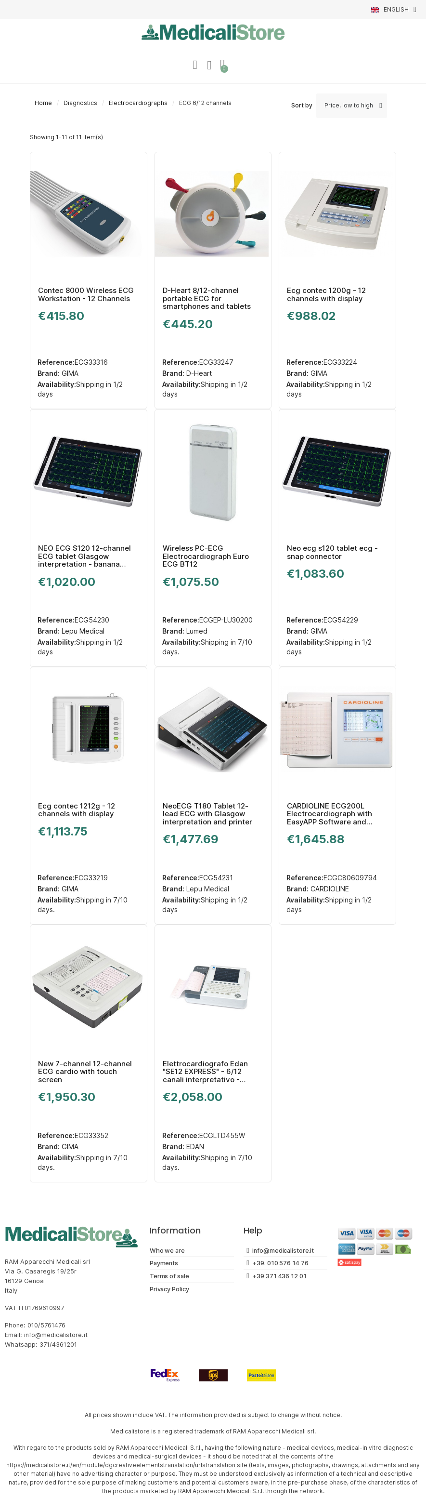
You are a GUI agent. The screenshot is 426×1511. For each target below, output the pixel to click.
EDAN (194, 1147)
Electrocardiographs (138, 103)
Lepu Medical (82, 632)
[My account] (194, 65)
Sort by (301, 106)
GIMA (69, 374)
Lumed (195, 632)
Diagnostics (80, 103)
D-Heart (198, 374)
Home (43, 103)
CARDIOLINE (329, 890)
